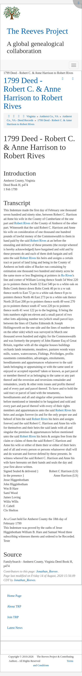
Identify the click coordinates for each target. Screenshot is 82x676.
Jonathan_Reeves (47, 571)
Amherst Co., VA (49, 116)
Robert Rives (22, 223)
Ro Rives (66, 275)
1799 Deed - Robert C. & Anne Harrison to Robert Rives (33, 93)
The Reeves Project (37, 31)
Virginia (31, 116)
